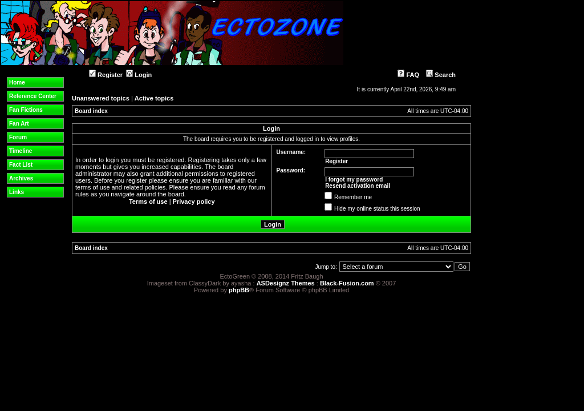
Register (106, 74)
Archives (21, 178)
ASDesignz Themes (286, 283)
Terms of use (148, 201)
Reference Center (32, 96)
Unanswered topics (100, 98)
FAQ (408, 74)
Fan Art (19, 123)
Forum (18, 137)
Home (17, 82)
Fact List (21, 165)
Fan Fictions (26, 110)
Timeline (20, 151)
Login (139, 74)
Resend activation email (357, 186)
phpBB (239, 290)
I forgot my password (354, 179)
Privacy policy (194, 201)
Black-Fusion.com (347, 283)
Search (441, 74)
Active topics (154, 98)
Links (16, 192)
